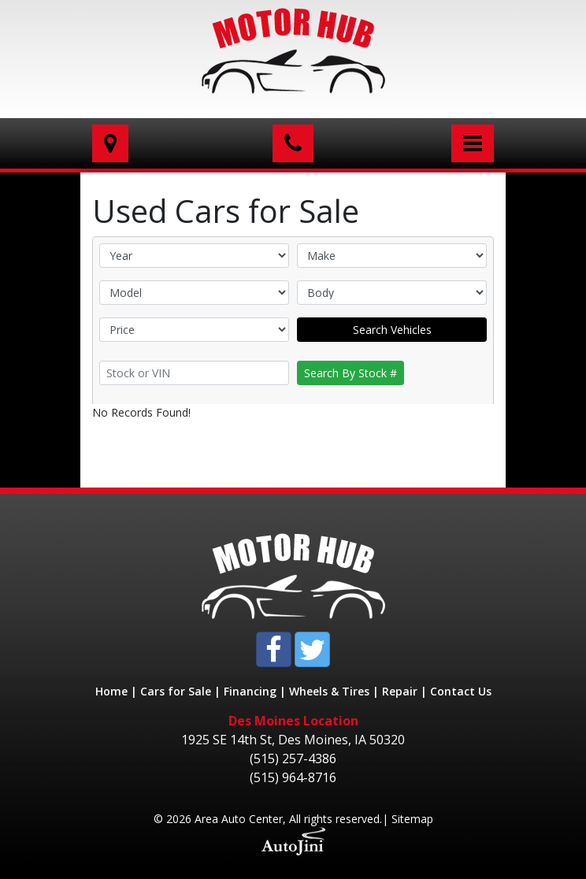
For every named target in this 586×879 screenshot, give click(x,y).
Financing (250, 691)
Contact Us (460, 691)
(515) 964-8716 (293, 777)
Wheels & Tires (329, 691)
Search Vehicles (392, 329)
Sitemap (412, 818)
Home (111, 691)
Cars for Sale (175, 691)
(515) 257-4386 (293, 758)
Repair (399, 691)
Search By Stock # (350, 372)
